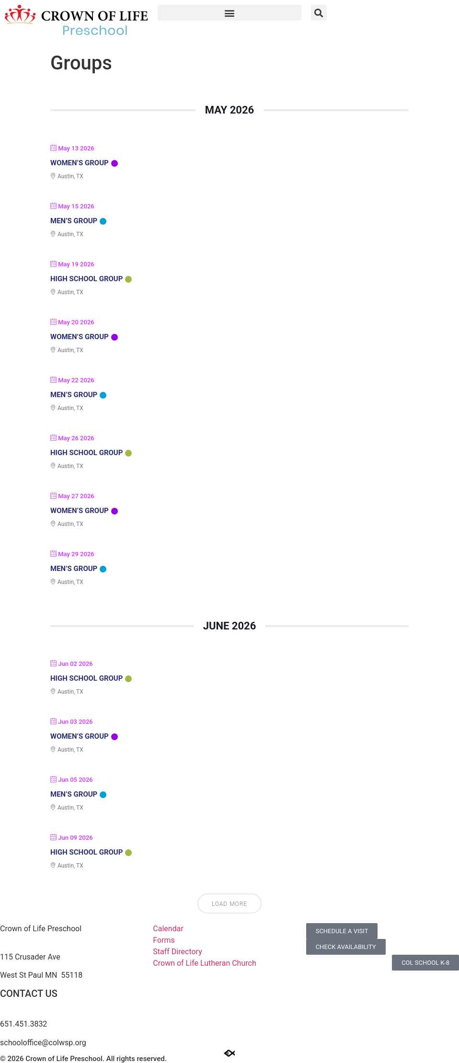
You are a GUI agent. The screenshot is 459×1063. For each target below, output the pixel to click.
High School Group (86, 278)
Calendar (168, 928)
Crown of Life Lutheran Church (204, 963)
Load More (229, 904)
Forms (164, 940)
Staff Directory (177, 951)
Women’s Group (79, 163)
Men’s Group (73, 221)
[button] (229, 13)
